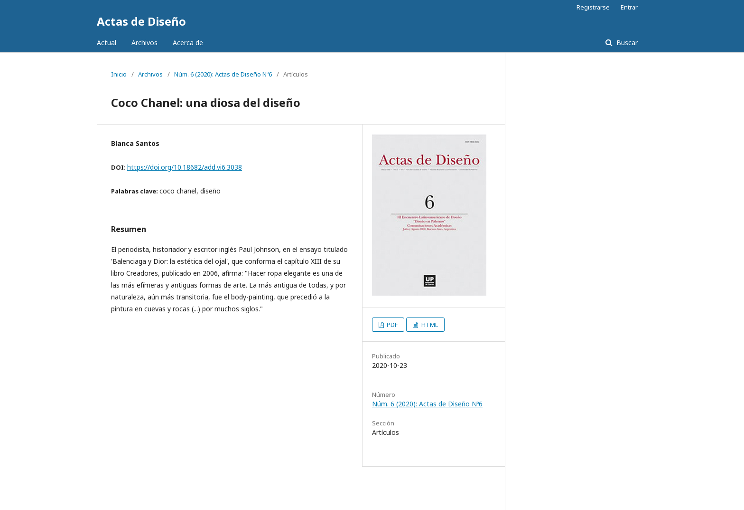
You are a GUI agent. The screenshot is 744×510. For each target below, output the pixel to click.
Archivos (144, 42)
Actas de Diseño (141, 21)
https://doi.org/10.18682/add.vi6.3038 (184, 167)
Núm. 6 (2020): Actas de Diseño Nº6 (223, 74)
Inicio (119, 74)
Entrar (629, 7)
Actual (106, 42)
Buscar (626, 42)
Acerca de (188, 42)
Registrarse (593, 7)
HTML (429, 324)
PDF (391, 324)
